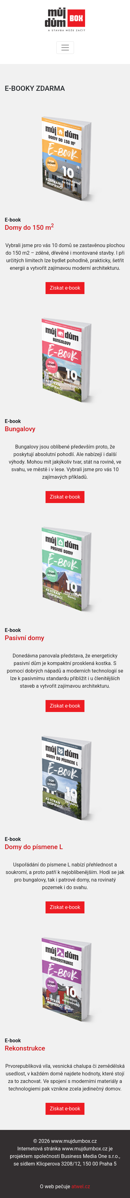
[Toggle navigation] (65, 47)
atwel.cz (80, 1186)
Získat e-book (65, 288)
